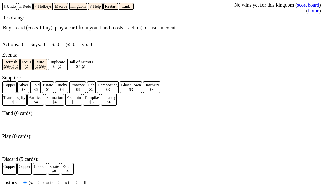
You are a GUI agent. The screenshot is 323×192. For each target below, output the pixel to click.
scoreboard (308, 5)
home (313, 10)
